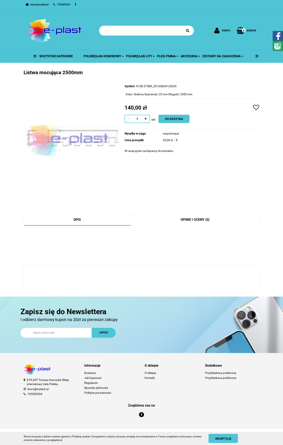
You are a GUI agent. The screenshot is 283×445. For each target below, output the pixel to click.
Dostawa (90, 373)
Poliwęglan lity (140, 56)
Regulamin (91, 382)
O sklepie (150, 373)
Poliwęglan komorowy (104, 56)
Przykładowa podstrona (220, 373)
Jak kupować (92, 377)
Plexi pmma (168, 56)
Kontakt (150, 377)
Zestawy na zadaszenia (222, 56)
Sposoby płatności (96, 387)
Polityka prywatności (97, 392)
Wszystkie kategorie (53, 56)
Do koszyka (174, 118)
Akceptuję (223, 438)
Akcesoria (190, 56)
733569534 (34, 394)
